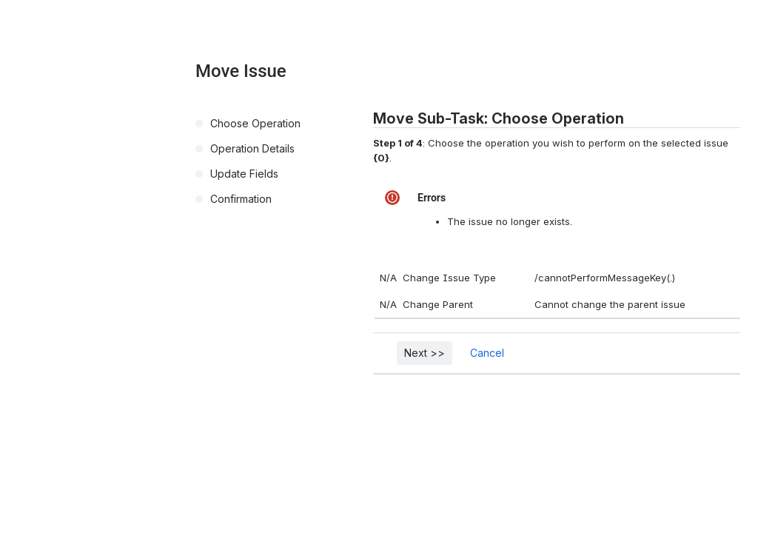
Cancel (487, 352)
